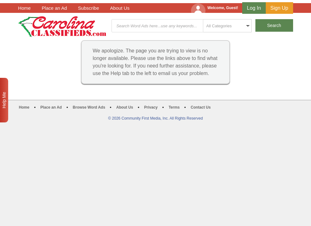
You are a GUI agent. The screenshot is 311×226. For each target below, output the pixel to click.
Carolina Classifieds (62, 26)
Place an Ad (54, 8)
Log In (254, 8)
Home (24, 8)
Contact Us (201, 107)
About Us (119, 8)
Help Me (4, 100)
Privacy (151, 107)
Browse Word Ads (89, 107)
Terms (174, 107)
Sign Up (279, 8)
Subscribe (88, 8)
